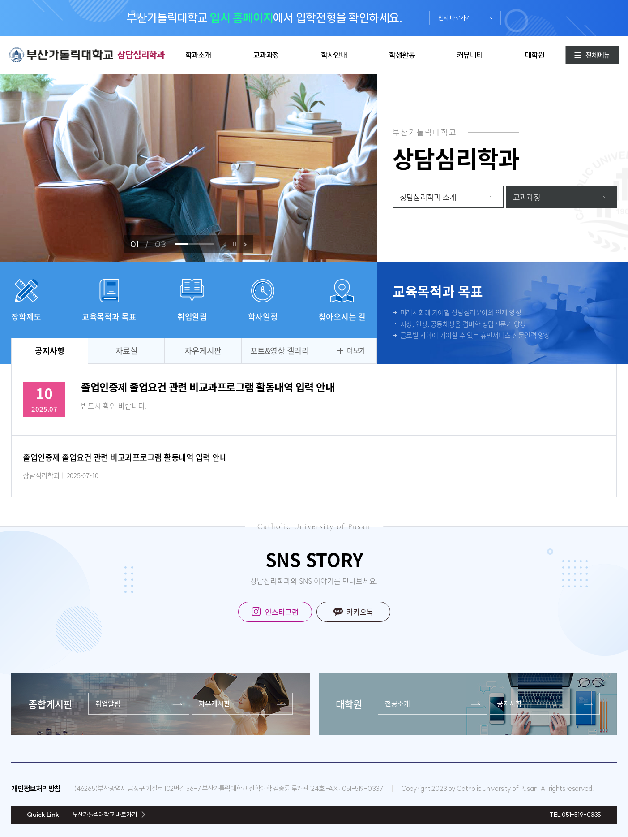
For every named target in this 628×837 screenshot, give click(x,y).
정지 (234, 244)
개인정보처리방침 (35, 788)
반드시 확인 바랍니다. (114, 405)
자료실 (126, 351)
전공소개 (397, 703)
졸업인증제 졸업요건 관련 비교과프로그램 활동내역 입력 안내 (207, 387)
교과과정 (526, 197)
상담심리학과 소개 (428, 197)
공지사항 (49, 351)
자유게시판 (203, 351)
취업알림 (107, 703)
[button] (245, 244)
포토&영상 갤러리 (279, 351)
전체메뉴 (597, 55)
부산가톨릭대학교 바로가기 (105, 814)
